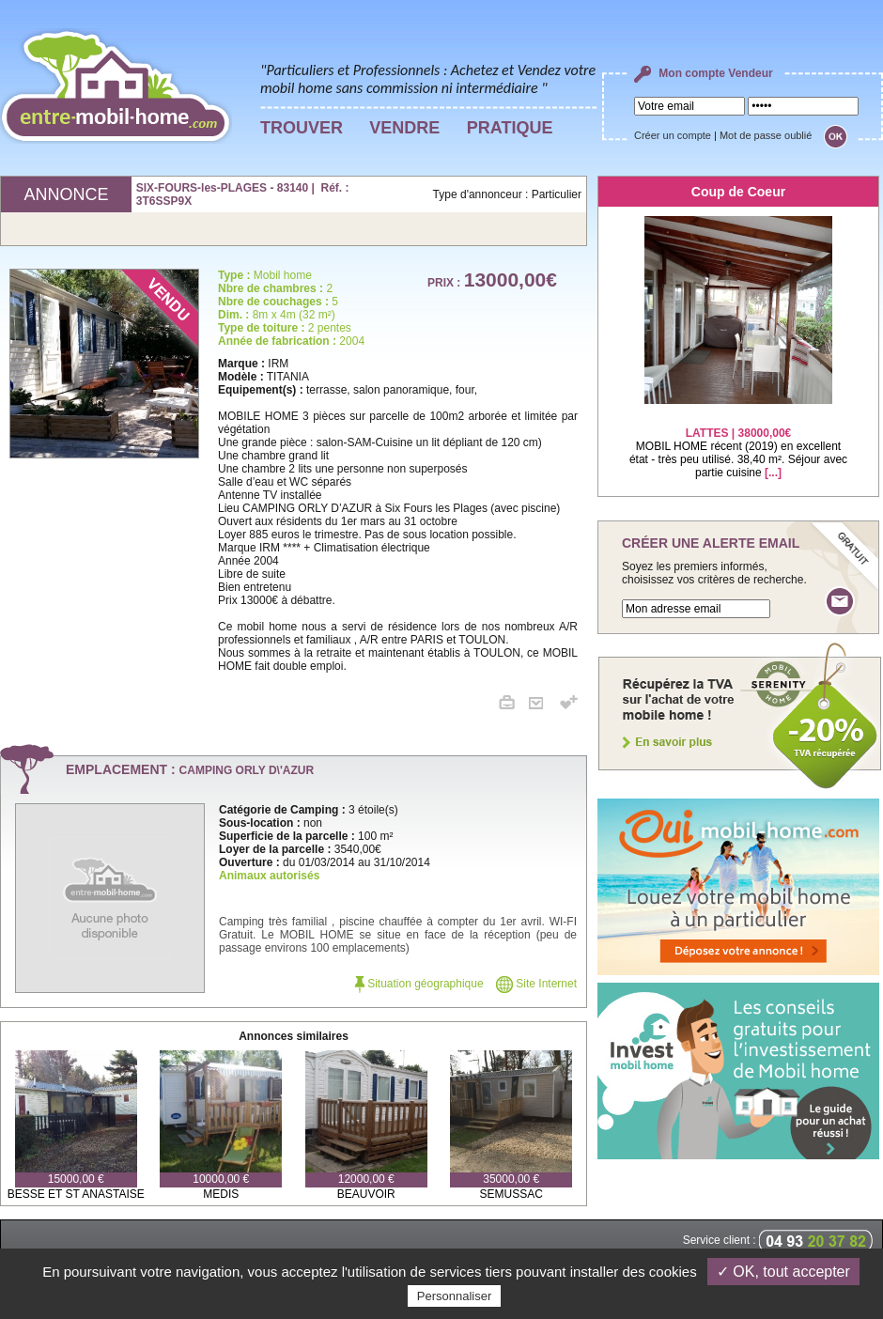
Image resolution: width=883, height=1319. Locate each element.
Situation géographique (419, 983)
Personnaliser (454, 1296)
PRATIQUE (510, 127)
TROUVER (301, 127)
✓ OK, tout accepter (783, 1272)
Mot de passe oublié (766, 135)
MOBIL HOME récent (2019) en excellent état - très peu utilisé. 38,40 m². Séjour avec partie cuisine (738, 441)
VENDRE (404, 127)
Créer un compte (672, 135)
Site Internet (536, 983)
